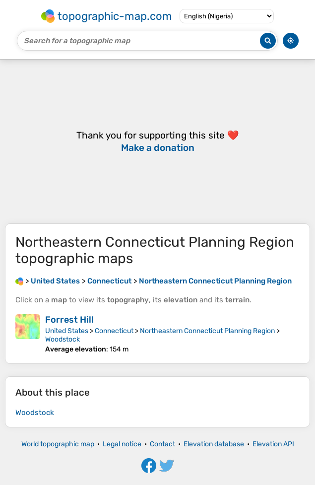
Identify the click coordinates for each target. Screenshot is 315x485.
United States (66, 331)
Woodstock (62, 339)
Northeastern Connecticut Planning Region (207, 331)
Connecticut (114, 331)
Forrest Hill (69, 319)
